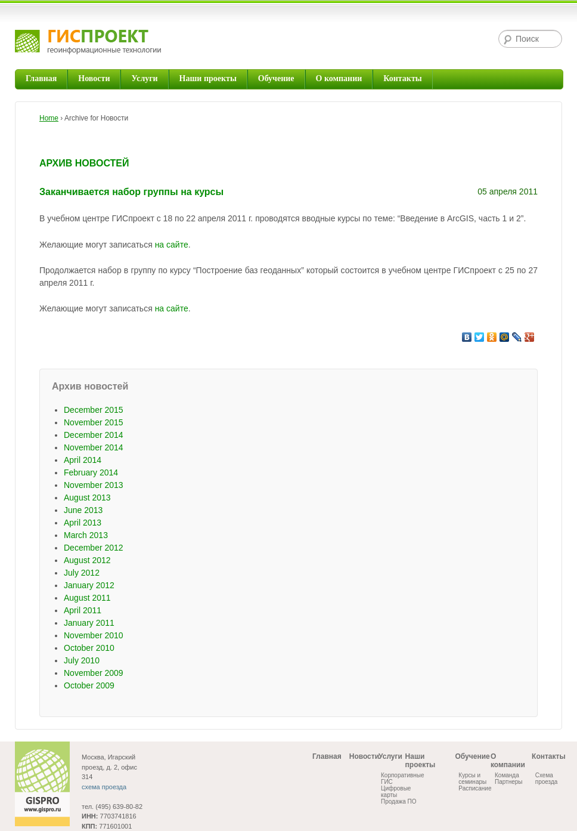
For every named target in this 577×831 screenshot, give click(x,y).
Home (48, 118)
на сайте (171, 244)
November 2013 (93, 485)
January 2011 (89, 623)
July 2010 (82, 660)
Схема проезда (546, 778)
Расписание (474, 788)
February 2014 (91, 472)
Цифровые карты (396, 791)
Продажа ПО (398, 801)
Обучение (276, 78)
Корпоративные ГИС (402, 778)
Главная (41, 78)
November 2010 (93, 635)
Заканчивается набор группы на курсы (131, 192)
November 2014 (93, 447)
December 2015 (93, 410)
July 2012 (82, 572)
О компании (339, 78)
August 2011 (87, 598)
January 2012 (89, 585)
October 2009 (89, 685)
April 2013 (82, 522)
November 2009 (93, 673)
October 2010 (89, 648)
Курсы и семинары (472, 778)
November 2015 (93, 422)
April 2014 (82, 460)
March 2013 (86, 535)
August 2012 (87, 560)
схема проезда (104, 786)
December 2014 (93, 435)
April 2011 (82, 610)
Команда (507, 775)
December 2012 (93, 547)
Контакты (402, 78)
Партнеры (509, 782)
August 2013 (87, 497)
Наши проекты (208, 78)
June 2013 (83, 510)
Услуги (144, 78)
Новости (94, 78)
